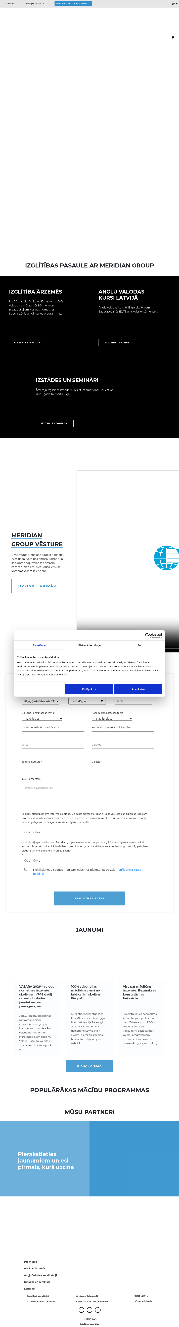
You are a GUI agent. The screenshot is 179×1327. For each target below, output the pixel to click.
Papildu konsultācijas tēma (107, 712)
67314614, (32, 1301)
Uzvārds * (97, 744)
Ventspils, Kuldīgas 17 (87, 1296)
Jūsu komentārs (31, 778)
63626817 (103, 1301)
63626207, (81, 1301)
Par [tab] (140, 645)
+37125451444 (10, 4)
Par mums (30, 1261)
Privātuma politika (89, 1324)
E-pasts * (97, 761)
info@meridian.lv (35, 4)
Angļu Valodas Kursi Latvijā (40, 1275)
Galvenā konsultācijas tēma (38, 712)
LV (173, 3)
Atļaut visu (138, 689)
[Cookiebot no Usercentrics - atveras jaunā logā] (147, 635)
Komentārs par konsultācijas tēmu (112, 727)
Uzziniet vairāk (37, 586)
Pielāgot (89, 689)
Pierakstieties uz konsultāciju (71, 4)
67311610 (51, 1301)
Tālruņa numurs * (32, 761)
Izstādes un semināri (37, 1281)
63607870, (92, 1301)
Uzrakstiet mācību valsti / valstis (41, 727)
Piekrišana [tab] (39, 645)
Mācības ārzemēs (34, 1268)
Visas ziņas (90, 1066)
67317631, (42, 1301)
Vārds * (26, 744)
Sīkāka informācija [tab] (89, 645)
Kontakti (29, 1288)
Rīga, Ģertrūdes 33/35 (38, 1296)
